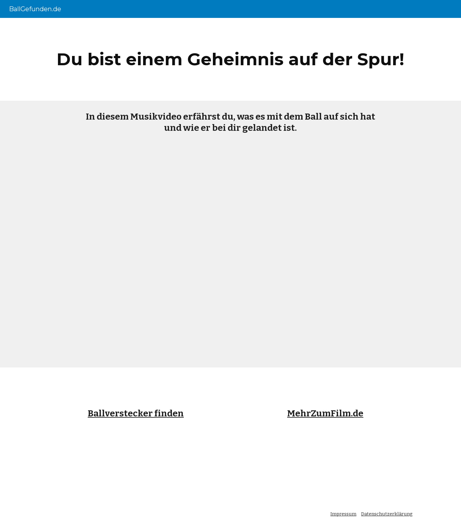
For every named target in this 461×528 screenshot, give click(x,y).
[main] (230, 59)
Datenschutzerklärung (387, 514)
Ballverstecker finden (136, 413)
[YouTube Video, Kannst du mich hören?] (230, 255)
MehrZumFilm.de (325, 413)
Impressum (343, 514)
